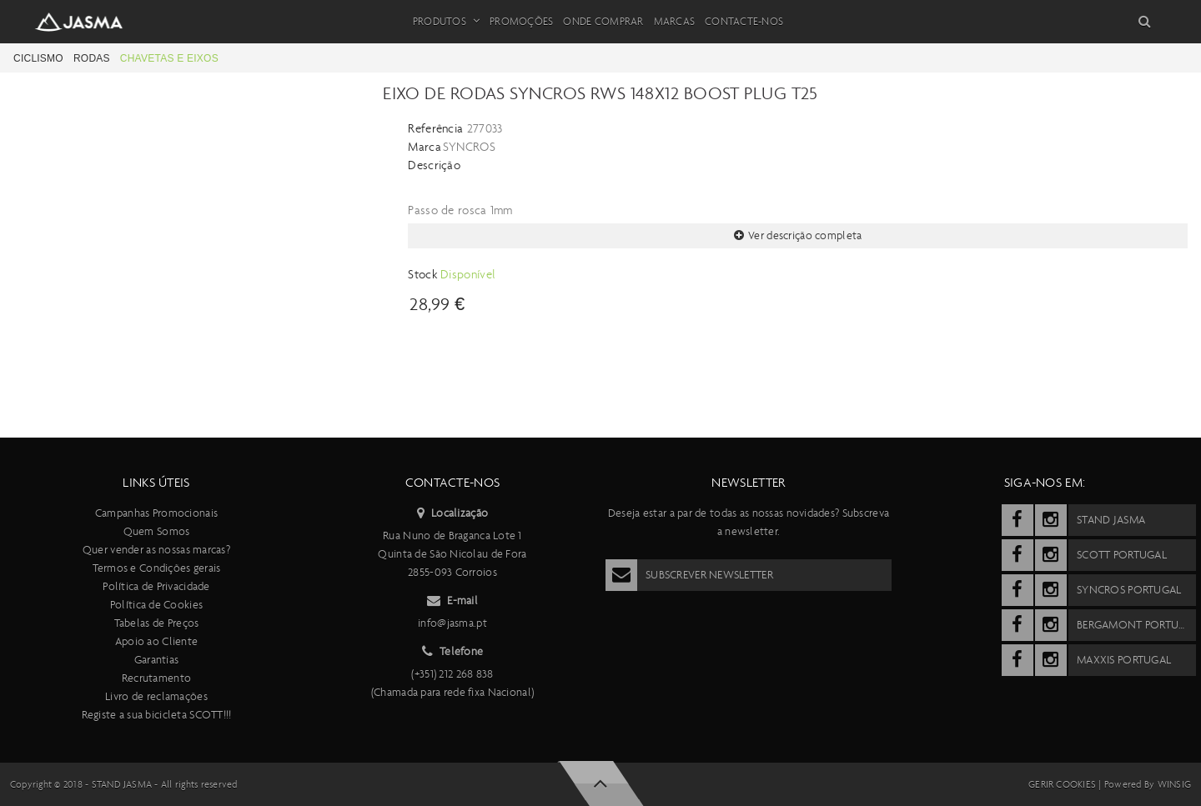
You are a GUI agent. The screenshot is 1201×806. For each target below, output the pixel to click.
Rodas (91, 58)
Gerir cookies (1062, 784)
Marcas (675, 21)
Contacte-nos (744, 21)
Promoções (521, 21)
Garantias (156, 660)
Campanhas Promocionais (156, 513)
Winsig (1174, 784)
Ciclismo (38, 58)
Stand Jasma (122, 784)
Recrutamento (156, 678)
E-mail (452, 601)
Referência (435, 128)
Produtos (446, 22)
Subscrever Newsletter (689, 575)
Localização (452, 513)
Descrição (434, 165)
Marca (424, 146)
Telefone (453, 652)
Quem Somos (156, 531)
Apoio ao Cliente (156, 641)
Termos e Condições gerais (157, 568)
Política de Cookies (156, 605)
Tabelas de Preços (156, 623)
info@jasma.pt (452, 623)
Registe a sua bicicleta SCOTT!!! (157, 715)
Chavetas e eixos (169, 58)
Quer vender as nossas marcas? (156, 550)
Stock (424, 274)
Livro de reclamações (156, 696)
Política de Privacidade (156, 586)
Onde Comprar (603, 21)
